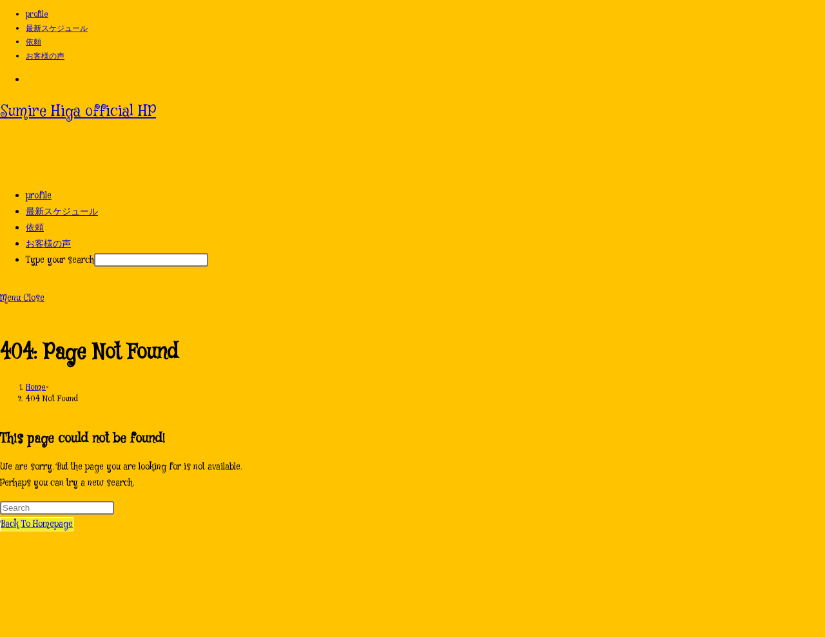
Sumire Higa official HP (78, 111)
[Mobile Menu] (22, 298)
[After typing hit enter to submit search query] (151, 260)
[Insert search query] (57, 508)
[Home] (36, 387)
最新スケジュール (57, 28)
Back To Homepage (37, 524)
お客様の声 (45, 56)
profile (37, 14)
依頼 (33, 42)
